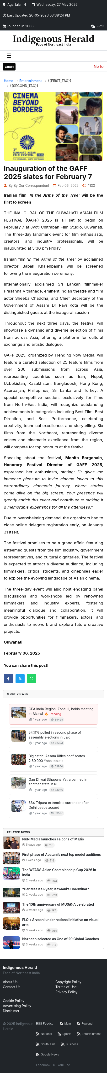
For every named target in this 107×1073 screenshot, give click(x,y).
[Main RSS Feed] (65, 1023)
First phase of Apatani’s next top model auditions (61, 854)
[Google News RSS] (47, 1054)
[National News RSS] (44, 1034)
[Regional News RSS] (85, 1023)
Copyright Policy (68, 982)
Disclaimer (11, 1011)
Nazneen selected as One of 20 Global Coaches (60, 939)
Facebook (43, 1065)
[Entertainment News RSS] (89, 1034)
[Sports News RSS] (64, 1034)
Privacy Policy (66, 992)
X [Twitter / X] (54, 1065)
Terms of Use (66, 987)
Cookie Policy (13, 1001)
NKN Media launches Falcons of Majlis (53, 839)
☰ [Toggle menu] (8, 55)
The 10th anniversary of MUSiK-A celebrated (58, 904)
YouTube (63, 1065)
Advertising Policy (17, 1006)
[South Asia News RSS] (45, 1044)
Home (8, 81)
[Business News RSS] (69, 1044)
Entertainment (30, 81)
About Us (10, 982)
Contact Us (12, 987)
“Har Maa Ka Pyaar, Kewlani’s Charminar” (55, 889)
